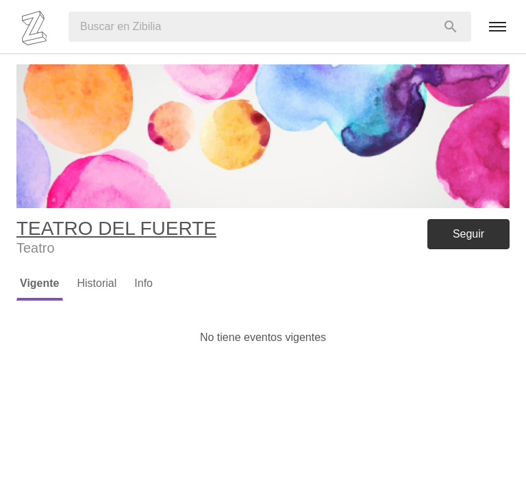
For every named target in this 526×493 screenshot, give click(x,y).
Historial (97, 283)
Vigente (40, 283)
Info (143, 283)
